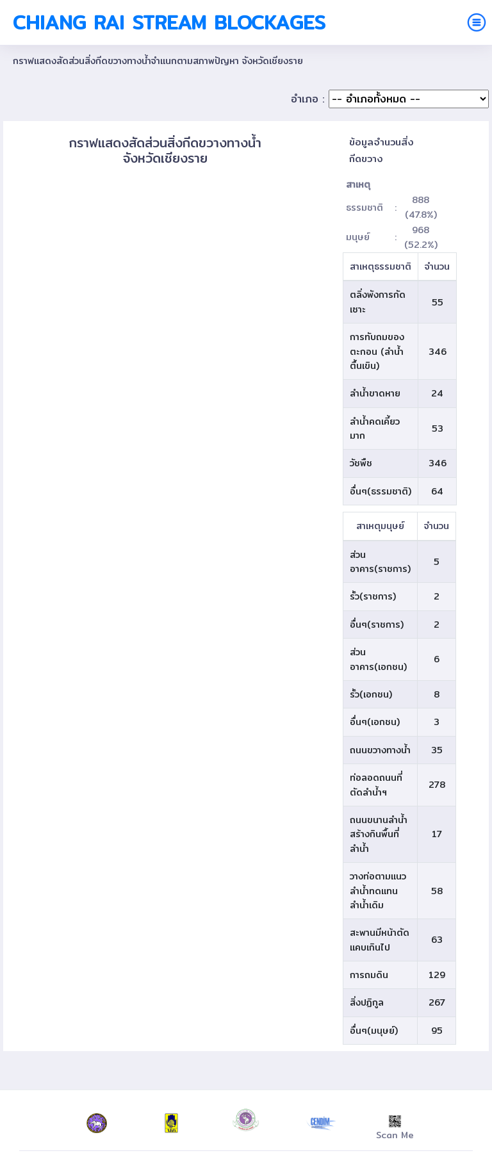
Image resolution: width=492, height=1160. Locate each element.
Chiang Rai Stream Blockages (169, 22)
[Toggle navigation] (476, 22)
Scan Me (395, 1129)
